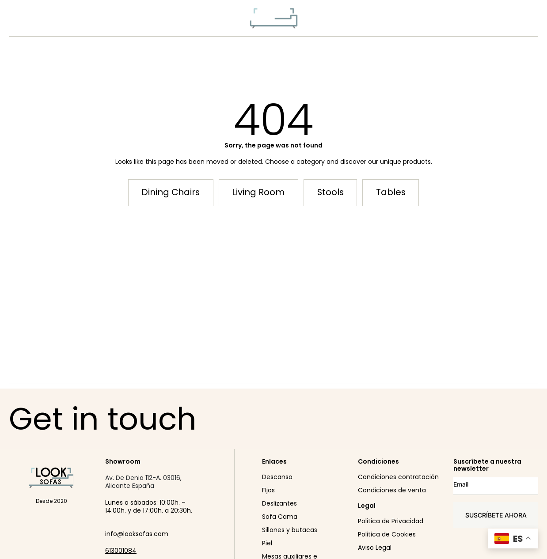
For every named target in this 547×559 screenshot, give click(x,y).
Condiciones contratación (398, 476)
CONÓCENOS (295, 47)
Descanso (277, 476)
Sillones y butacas (289, 529)
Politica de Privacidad (390, 521)
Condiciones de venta (392, 490)
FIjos (268, 490)
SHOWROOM (352, 47)
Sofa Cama (279, 516)
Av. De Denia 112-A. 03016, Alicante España (143, 481)
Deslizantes (279, 503)
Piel (267, 543)
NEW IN (186, 47)
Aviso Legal (374, 547)
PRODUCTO (236, 47)
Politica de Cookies (387, 534)
